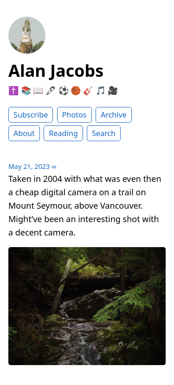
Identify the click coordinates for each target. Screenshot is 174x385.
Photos (74, 115)
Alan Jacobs (55, 70)
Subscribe (30, 115)
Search (104, 133)
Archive (114, 115)
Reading (63, 133)
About (24, 133)
